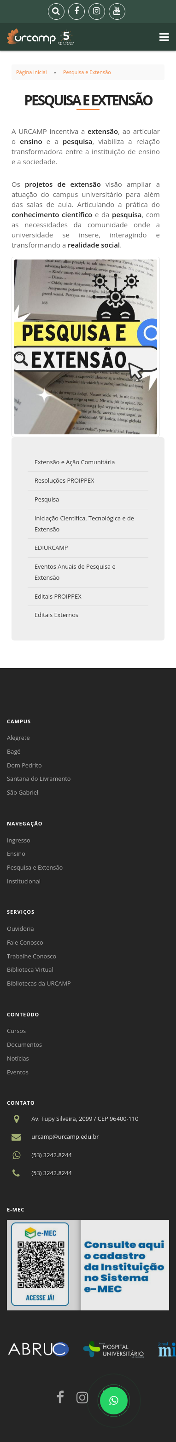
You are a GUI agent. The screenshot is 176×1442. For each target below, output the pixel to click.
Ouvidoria (20, 928)
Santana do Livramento (39, 778)
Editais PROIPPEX (58, 596)
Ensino (16, 853)
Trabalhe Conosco (31, 956)
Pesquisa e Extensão (87, 72)
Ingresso (18, 840)
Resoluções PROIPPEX (64, 480)
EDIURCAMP (51, 547)
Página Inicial (31, 72)
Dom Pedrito (24, 765)
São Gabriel (22, 792)
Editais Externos (56, 615)
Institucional (24, 881)
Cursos (16, 1031)
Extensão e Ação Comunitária (75, 462)
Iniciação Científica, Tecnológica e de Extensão (84, 523)
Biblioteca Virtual (30, 969)
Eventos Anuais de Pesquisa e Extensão (75, 572)
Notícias (18, 1058)
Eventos (18, 1072)
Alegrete (18, 737)
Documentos (24, 1044)
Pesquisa (47, 499)
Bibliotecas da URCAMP (39, 983)
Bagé (14, 751)
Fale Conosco (25, 942)
